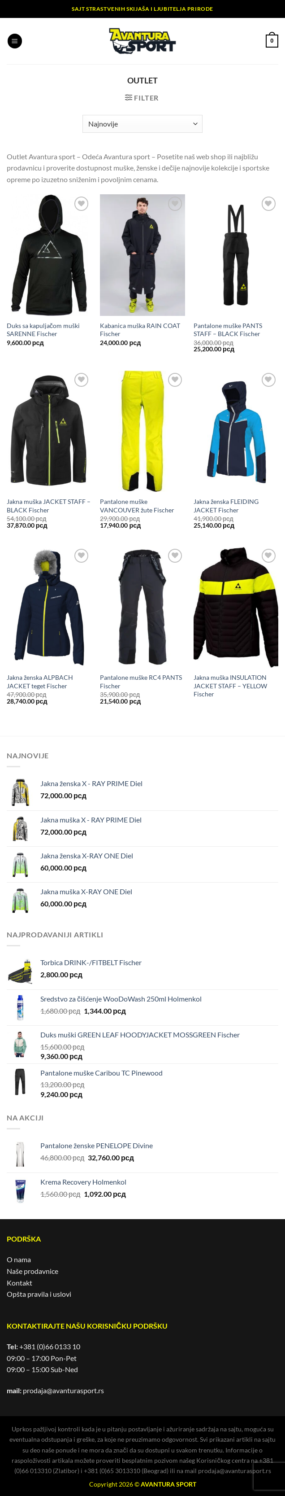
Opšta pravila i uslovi (39, 1294)
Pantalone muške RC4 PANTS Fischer (141, 682)
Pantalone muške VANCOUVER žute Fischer (137, 506)
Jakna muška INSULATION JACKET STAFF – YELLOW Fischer (230, 686)
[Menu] (15, 41)
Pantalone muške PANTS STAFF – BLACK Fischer (228, 330)
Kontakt (19, 1282)
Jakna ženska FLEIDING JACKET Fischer (226, 506)
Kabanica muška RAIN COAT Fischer (140, 330)
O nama (19, 1259)
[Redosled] (142, 124)
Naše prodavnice (32, 1271)
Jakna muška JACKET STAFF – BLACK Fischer (49, 506)
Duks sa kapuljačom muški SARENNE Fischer (43, 330)
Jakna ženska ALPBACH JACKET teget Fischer (40, 682)
